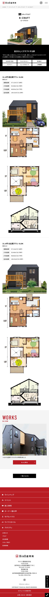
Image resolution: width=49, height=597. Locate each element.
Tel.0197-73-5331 (24, 567)
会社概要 (5, 539)
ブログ (4, 536)
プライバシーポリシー (24, 584)
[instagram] (41, 3)
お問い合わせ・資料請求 (24, 595)
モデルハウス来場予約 (24, 591)
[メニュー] (46, 3)
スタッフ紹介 (6, 542)
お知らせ (5, 533)
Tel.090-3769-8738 (24, 575)
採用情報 (5, 545)
